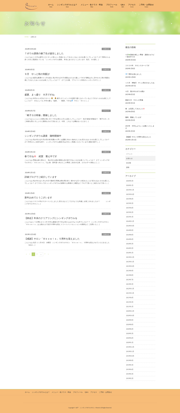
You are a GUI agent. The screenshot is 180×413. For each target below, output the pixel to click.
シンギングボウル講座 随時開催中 (43, 135)
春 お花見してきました (135, 109)
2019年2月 (129, 378)
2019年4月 (129, 369)
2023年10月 (130, 266)
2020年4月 (129, 338)
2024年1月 (129, 253)
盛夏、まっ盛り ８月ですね (39, 94)
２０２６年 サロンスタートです (137, 65)
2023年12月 (130, 257)
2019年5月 (129, 365)
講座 (127, 167)
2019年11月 (130, 351)
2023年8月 (129, 275)
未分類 (128, 163)
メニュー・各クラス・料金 (60, 392)
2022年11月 (130, 288)
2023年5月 (129, 284)
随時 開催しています (133, 117)
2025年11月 (130, 190)
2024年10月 (130, 226)
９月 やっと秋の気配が (37, 74)
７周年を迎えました (133, 74)
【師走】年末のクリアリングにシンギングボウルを (51, 218)
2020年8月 (129, 324)
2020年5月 (129, 333)
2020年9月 (129, 320)
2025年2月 (129, 212)
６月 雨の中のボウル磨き (135, 91)
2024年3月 (129, 248)
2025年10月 (130, 194)
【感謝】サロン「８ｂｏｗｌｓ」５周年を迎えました (52, 238)
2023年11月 (130, 262)
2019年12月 (130, 347)
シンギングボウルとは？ (40, 392)
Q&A (84, 392)
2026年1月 (129, 185)
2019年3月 (129, 374)
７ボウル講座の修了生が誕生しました (44, 53)
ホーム (27, 392)
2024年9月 (129, 230)
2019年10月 (130, 356)
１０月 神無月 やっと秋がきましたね (139, 83)
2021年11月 (130, 293)
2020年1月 (129, 342)
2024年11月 (130, 221)
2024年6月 (129, 239)
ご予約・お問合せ (102, 392)
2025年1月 (129, 217)
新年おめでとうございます (38, 197)
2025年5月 (129, 203)
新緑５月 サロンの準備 (134, 100)
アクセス (91, 392)
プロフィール (76, 392)
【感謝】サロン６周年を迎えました (138, 137)
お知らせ (106, 49)
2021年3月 (129, 302)
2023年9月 (129, 271)
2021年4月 (129, 297)
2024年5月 (129, 244)
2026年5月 (129, 181)
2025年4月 (129, 208)
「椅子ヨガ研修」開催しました (41, 115)
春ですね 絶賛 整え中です (41, 156)
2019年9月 (129, 360)
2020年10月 (130, 315)
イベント (106, 110)
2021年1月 (129, 306)
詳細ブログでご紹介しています (41, 176)
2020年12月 (130, 311)
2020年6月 (129, 329)
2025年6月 (129, 199)
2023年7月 (129, 280)
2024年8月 (129, 235)
